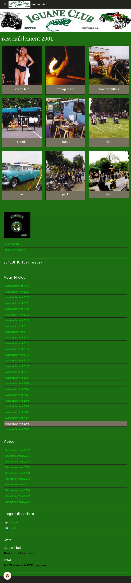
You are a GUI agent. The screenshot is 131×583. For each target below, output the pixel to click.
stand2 (65, 141)
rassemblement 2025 (17, 286)
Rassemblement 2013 (17, 473)
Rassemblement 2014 (17, 467)
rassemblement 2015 (17, 343)
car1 (22, 194)
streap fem (21, 89)
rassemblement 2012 (17, 360)
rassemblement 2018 (17, 326)
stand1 (21, 141)
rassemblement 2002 (17, 418)
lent (109, 141)
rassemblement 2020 (17, 314)
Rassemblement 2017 (17, 450)
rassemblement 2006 (17, 395)
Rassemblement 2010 (17, 490)
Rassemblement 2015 (17, 461)
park (65, 194)
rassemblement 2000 (17, 429)
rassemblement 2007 (17, 389)
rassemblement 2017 (17, 331)
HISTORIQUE (12, 244)
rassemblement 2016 (17, 337)
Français (11, 522)
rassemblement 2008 (17, 383)
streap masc (65, 89)
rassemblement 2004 (17, 406)
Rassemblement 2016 (17, 455)
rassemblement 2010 (17, 372)
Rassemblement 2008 (17, 501)
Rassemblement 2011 (17, 484)
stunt (109, 194)
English (11, 528)
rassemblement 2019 (17, 320)
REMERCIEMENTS (15, 250)
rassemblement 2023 (17, 297)
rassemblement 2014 (17, 349)
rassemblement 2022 (17, 303)
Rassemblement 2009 (17, 496)
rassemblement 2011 (17, 366)
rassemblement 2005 (17, 400)
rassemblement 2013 (17, 354)
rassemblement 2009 (17, 377)
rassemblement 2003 (17, 412)
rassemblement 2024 (17, 291)
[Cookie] (7, 576)
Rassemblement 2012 (17, 478)
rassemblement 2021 (17, 309)
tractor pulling (109, 89)
